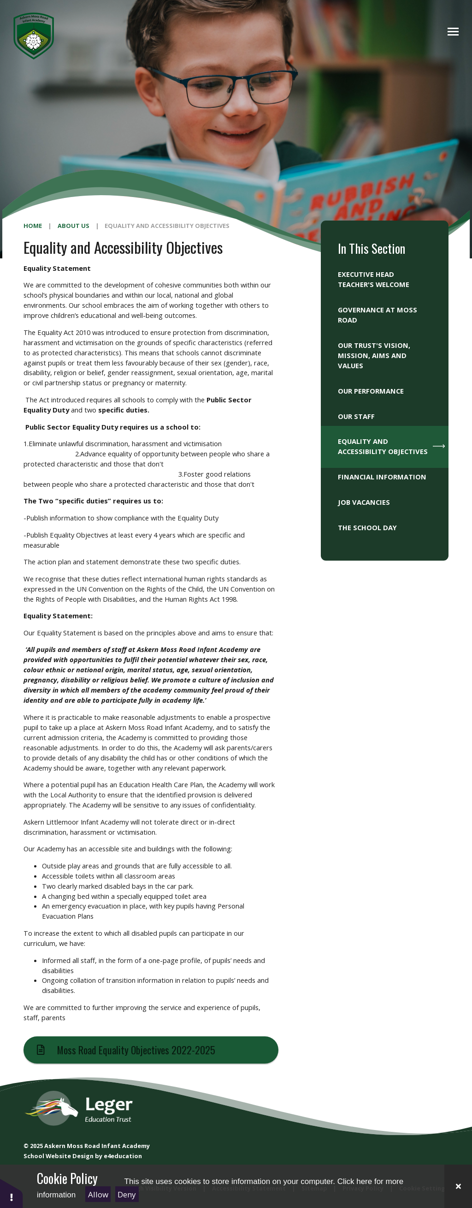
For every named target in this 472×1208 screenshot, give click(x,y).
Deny (127, 1194)
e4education (123, 1156)
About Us (73, 225)
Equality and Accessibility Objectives (167, 225)
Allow (98, 1194)
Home (33, 225)
